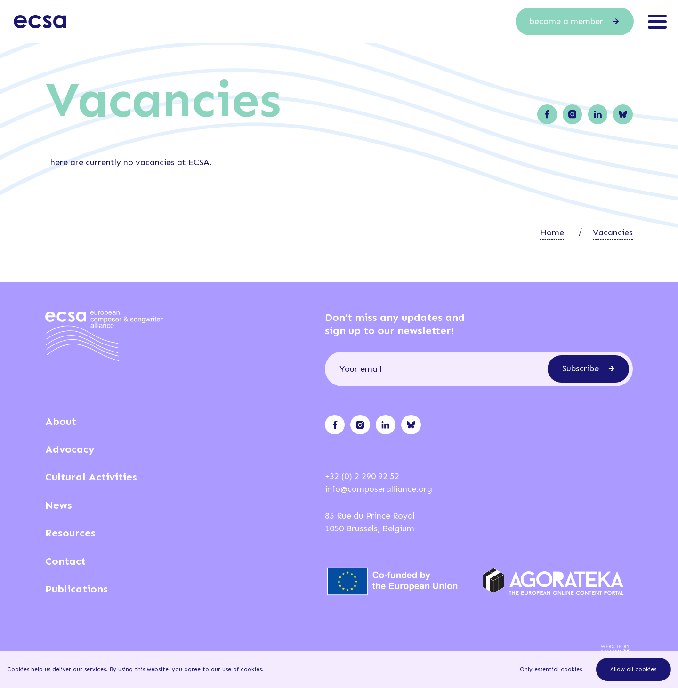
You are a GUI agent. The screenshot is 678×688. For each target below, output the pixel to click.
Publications (76, 589)
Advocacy (70, 449)
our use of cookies (236, 669)
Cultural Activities (91, 477)
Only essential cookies (551, 669)
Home (552, 232)
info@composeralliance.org (378, 489)
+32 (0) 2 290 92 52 (362, 476)
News (58, 505)
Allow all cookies (633, 669)
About (60, 421)
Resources (70, 533)
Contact (65, 561)
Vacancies (613, 232)
